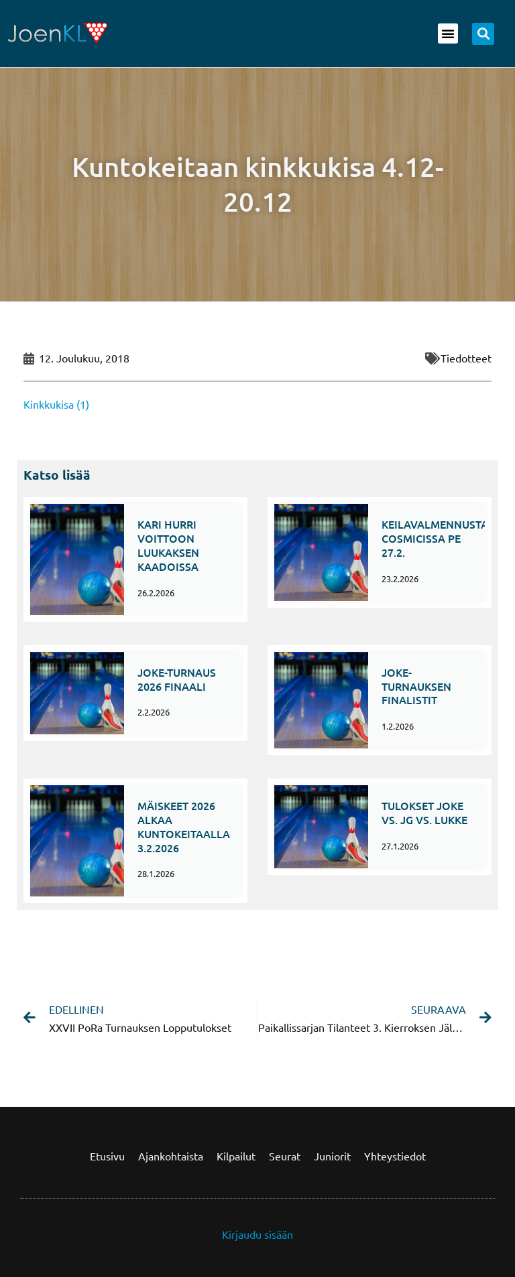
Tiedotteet (466, 357)
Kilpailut (236, 1155)
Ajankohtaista (170, 1155)
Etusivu (107, 1155)
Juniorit (332, 1155)
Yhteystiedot (395, 1155)
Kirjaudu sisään (257, 1234)
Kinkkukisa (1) (56, 404)
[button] (448, 33)
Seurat (284, 1155)
